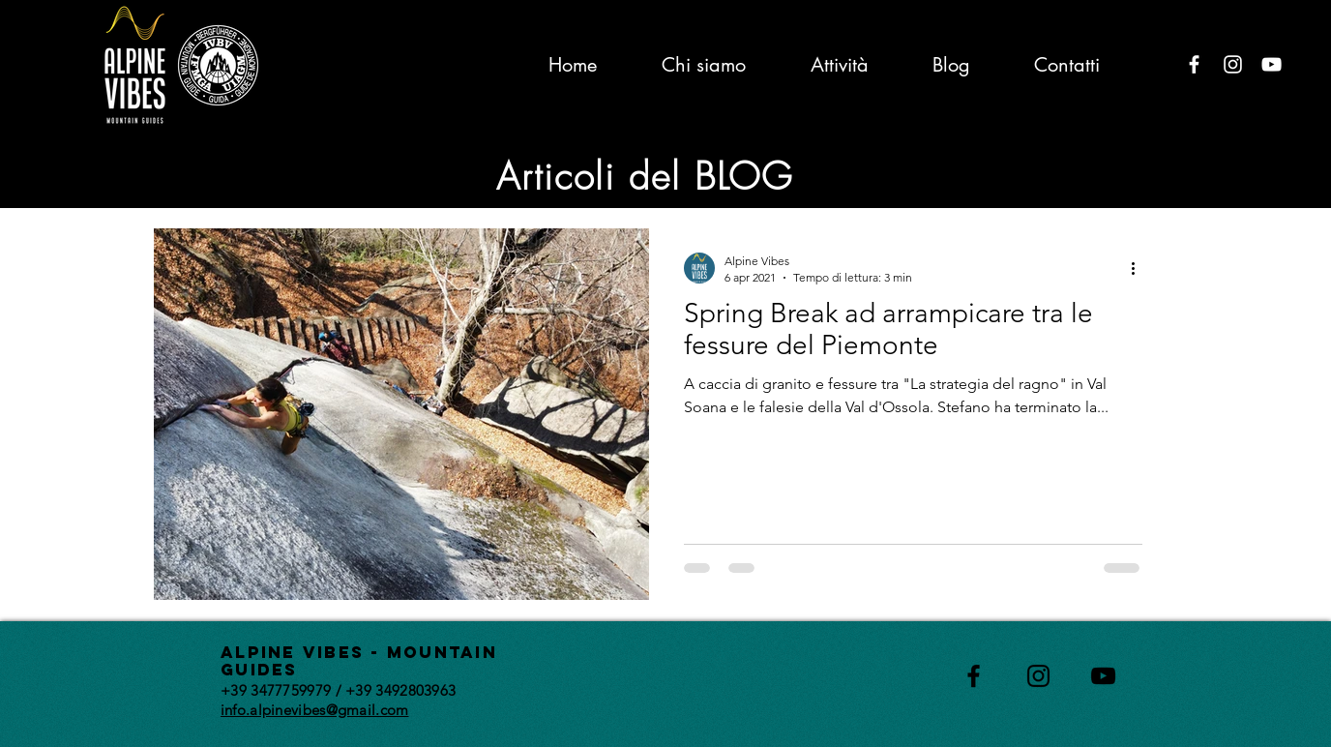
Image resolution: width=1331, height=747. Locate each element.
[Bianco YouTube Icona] (1271, 64)
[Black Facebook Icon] (974, 676)
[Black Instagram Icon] (1038, 676)
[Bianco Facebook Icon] (1194, 64)
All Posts (180, 170)
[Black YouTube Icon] (1103, 676)
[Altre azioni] (1139, 268)
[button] (1153, 172)
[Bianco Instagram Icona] (1233, 64)
